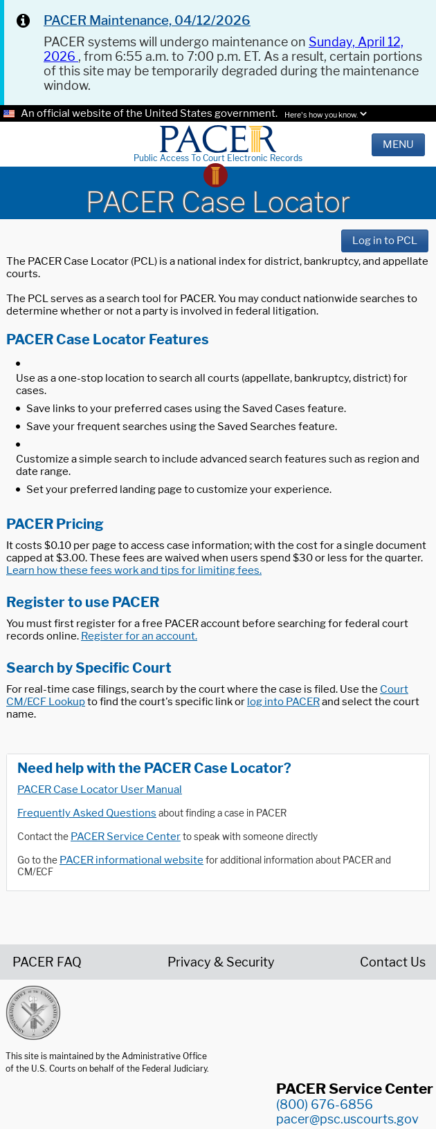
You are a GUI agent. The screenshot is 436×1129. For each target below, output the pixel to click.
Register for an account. (139, 636)
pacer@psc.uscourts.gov (347, 1119)
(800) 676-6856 (324, 1104)
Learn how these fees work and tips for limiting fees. (134, 570)
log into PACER (283, 702)
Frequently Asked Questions (86, 813)
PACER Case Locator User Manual (99, 789)
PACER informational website (131, 860)
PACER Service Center (126, 836)
